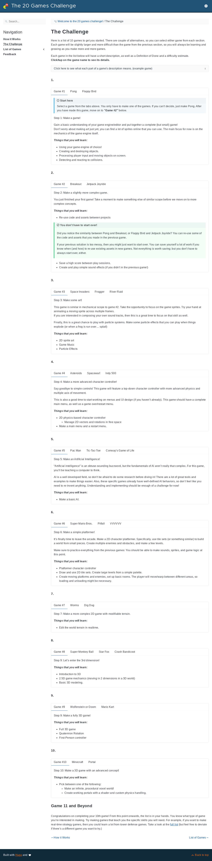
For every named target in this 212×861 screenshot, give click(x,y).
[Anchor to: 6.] (57, 512)
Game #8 (59, 651)
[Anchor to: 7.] (57, 593)
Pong (73, 91)
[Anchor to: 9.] (57, 695)
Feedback (9, 54)
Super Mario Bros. (81, 523)
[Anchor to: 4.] (57, 361)
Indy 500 (111, 373)
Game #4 (59, 373)
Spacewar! (93, 373)
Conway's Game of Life (120, 450)
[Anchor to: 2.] (57, 172)
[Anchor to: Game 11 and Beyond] (96, 806)
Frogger (99, 291)
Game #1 (59, 91)
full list (174, 824)
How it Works (12, 39)
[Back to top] (200, 855)
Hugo (18, 855)
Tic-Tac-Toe (93, 450)
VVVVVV (115, 523)
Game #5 (59, 450)
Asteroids (76, 373)
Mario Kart (107, 706)
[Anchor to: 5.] (57, 439)
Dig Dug (89, 605)
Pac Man (75, 450)
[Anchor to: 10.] (59, 750)
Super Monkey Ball (82, 651)
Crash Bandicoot (125, 651)
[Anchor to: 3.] (57, 280)
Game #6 (59, 523)
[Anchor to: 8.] (57, 640)
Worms (74, 605)
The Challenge (12, 44)
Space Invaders (79, 291)
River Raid (116, 291)
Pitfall (101, 523)
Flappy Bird (89, 91)
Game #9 (59, 706)
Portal (92, 762)
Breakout (75, 184)
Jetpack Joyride (96, 184)
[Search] (24, 22)
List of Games (12, 49)
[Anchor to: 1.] (57, 80)
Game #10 (60, 762)
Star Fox (104, 651)
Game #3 (59, 291)
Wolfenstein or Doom (83, 706)
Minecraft (77, 762)
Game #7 (59, 605)
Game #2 (59, 184)
